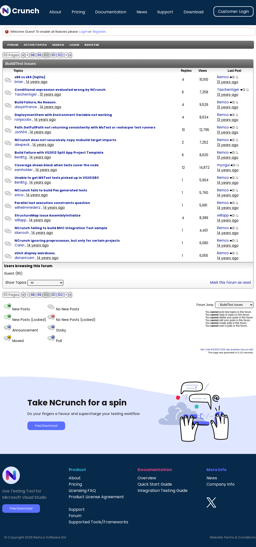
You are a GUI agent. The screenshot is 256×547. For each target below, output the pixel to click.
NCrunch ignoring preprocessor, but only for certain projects (67, 240)
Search (58, 45)
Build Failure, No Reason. (36, 102)
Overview (147, 478)
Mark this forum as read (230, 282)
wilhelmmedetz (27, 207)
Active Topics (35, 45)
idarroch (22, 232)
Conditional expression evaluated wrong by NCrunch (60, 90)
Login (83, 31)
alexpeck (22, 144)
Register (99, 31)
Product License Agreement (96, 497)
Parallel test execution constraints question (52, 203)
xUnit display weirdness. (35, 253)
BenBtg (21, 157)
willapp (20, 220)
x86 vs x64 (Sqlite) (30, 77)
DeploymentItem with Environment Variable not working (63, 115)
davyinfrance (26, 107)
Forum (12, 45)
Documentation (110, 12)
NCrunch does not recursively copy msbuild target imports (65, 140)
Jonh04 (21, 132)
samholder (24, 169)
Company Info (220, 484)
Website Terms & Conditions (233, 537)
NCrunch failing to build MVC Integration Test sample (61, 228)
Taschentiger (26, 94)
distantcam (24, 258)
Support (165, 12)
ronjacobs (23, 119)
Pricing (78, 12)
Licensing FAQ (82, 490)
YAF (202, 349)
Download (193, 12)
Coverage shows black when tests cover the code (57, 165)
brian (19, 81)
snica (19, 195)
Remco (223, 77)
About (55, 12)
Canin (19, 245)
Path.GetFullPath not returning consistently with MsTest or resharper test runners (85, 127)
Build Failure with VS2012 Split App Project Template (59, 152)
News (142, 12)
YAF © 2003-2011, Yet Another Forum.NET (229, 349)
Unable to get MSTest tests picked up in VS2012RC (57, 178)
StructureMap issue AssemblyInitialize (47, 215)
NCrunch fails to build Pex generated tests (51, 190)
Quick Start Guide (155, 484)
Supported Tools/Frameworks (98, 522)
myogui (223, 165)
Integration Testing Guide (163, 490)
